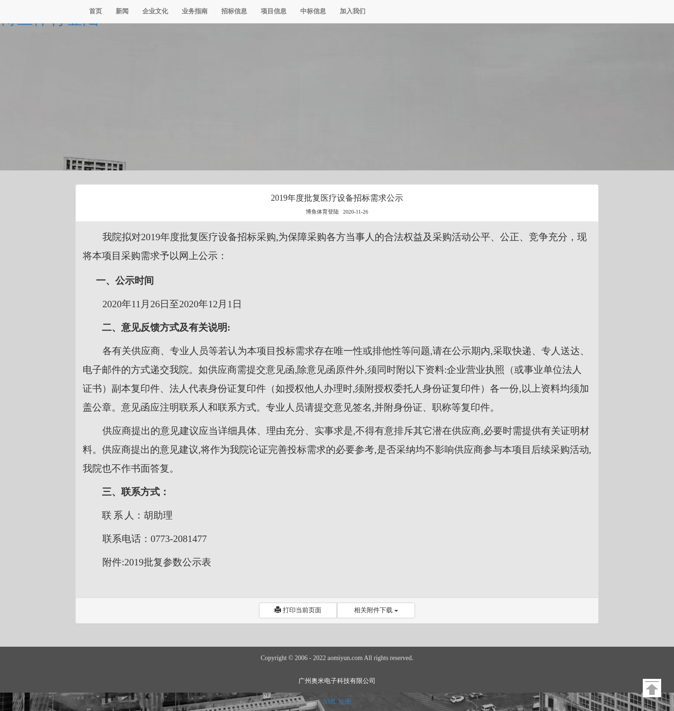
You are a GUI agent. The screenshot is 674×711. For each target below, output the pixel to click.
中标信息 (313, 11)
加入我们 (352, 11)
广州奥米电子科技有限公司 (337, 680)
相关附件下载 (376, 610)
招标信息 (234, 11)
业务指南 (195, 11)
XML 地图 (337, 701)
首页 (95, 11)
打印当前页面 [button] (298, 610)
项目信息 (273, 11)
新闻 (122, 11)
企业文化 (155, 11)
